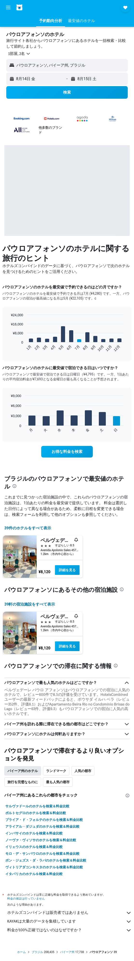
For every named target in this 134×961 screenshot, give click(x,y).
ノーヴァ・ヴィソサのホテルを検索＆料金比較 (40, 840)
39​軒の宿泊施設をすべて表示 (29, 604)
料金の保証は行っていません (26, 898)
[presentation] (14, 486)
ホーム (21, 952)
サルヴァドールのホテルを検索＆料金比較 (37, 806)
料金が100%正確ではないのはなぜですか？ (69, 930)
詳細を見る (67, 570)
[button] (8, 7)
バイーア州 (67, 952)
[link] (67, 452)
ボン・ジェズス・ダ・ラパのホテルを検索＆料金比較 (45, 860)
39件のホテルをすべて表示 (27, 528)
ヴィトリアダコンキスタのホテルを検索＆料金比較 (44, 867)
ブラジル (37, 952)
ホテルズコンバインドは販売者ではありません (69, 913)
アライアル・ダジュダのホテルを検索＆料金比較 (42, 826)
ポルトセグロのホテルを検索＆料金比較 (35, 813)
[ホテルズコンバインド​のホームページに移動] (31, 7)
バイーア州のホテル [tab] (22, 771)
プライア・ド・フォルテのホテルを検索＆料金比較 (44, 820)
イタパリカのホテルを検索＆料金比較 (34, 874)
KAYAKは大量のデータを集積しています (69, 921)
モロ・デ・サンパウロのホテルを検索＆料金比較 (42, 854)
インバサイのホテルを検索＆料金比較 (34, 833)
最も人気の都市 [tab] (58, 782)
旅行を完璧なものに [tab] (22, 782)
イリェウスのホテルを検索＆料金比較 (34, 847)
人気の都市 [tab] (82, 771)
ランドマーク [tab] (56, 771)
